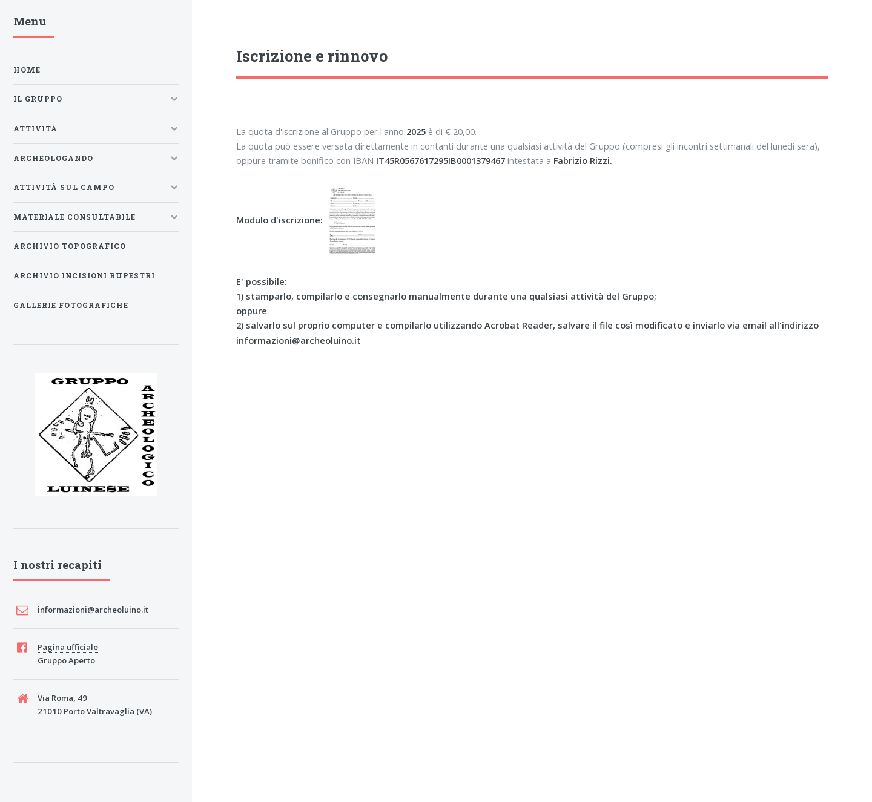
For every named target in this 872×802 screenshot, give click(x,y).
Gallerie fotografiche (70, 305)
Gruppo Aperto (66, 660)
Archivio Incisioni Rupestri (84, 275)
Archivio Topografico (69, 246)
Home (27, 69)
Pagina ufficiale (68, 647)
